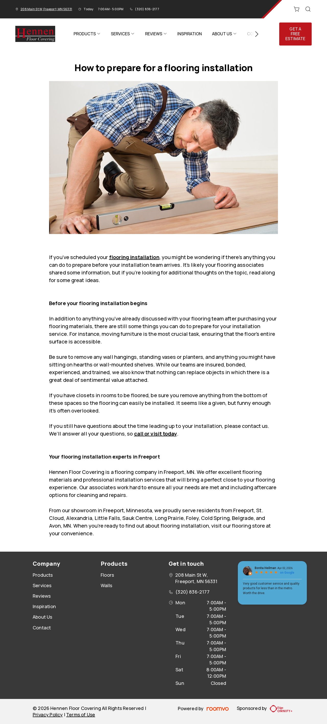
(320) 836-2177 (147, 9)
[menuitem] (87, 34)
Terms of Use (80, 714)
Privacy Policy (48, 714)
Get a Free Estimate (295, 33)
